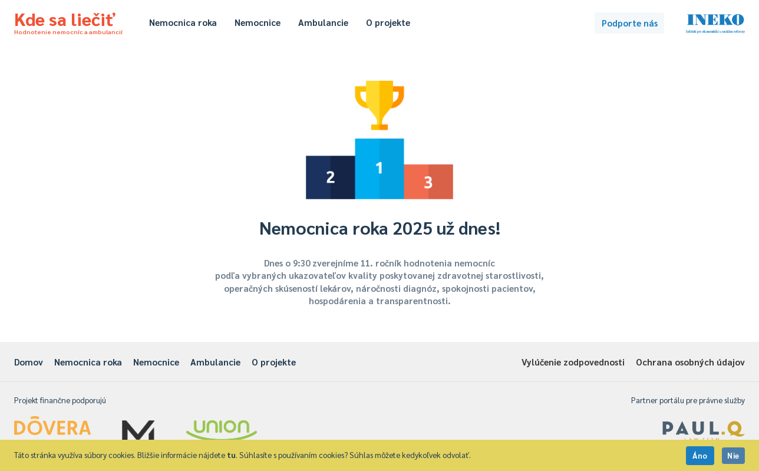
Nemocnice (257, 22)
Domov (28, 361)
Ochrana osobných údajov (690, 361)
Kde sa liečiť (68, 21)
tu (231, 455)
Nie (733, 455)
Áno (700, 455)
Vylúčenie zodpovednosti (573, 361)
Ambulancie (323, 22)
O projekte (388, 22)
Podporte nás (630, 22)
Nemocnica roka (183, 22)
